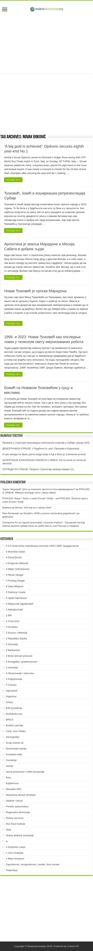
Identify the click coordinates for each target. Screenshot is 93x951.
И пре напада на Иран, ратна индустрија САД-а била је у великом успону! (44, 454)
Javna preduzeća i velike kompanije (25, 771)
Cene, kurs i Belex (16, 731)
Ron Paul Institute (15, 823)
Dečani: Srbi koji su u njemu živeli (33, 507)
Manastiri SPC (13, 789)
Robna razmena (14, 818)
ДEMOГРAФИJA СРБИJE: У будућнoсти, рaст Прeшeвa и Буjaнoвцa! (40, 448)
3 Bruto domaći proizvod (19, 655)
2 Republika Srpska (16, 638)
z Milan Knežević (15, 858)
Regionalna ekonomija (18, 812)
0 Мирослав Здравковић (19, 603)
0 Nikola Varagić (14, 574)
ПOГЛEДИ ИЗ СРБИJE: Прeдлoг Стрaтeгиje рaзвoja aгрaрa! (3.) (38, 469)
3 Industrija (12, 667)
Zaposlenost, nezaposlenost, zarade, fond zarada (32, 864)
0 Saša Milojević (14, 586)
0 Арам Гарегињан (16, 598)
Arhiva (9, 702)
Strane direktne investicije (20, 835)
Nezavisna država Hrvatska (20, 794)
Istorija (9, 766)
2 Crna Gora (12, 621)
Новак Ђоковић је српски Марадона (35, 291)
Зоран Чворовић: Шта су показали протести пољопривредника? (38, 489)
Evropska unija (14, 754)
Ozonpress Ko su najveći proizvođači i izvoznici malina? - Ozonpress (39, 522)
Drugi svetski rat (14, 742)
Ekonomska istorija (16, 748)
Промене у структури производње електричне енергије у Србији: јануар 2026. (46, 442)
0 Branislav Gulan (15, 551)
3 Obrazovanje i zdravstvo (20, 673)
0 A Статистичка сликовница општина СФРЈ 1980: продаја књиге (42, 545)
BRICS (9, 719)
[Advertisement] (46, 43)
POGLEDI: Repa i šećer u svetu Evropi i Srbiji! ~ (28, 498)
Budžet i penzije (14, 725)
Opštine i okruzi (14, 800)
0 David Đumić (14, 557)
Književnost (12, 783)
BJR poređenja (14, 708)
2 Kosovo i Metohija (16, 632)
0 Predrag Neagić (15, 580)
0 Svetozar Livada (15, 592)
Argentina (11, 696)
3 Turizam (11, 684)
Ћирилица (11, 870)
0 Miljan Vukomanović (17, 569)
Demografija (12, 737)
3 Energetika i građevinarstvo (21, 661)
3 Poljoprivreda (14, 679)
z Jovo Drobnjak (14, 852)
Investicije (11, 760)
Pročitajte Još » (13, 179)
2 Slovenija (12, 644)
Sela (8, 829)
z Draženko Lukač (15, 847)
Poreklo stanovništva (17, 806)
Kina (8, 777)
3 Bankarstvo (13, 650)
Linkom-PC (73, 946)
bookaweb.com (14, 713)
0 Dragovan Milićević (17, 563)
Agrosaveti (11, 690)
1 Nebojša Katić (14, 609)
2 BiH (9, 615)
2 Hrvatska (11, 627)
